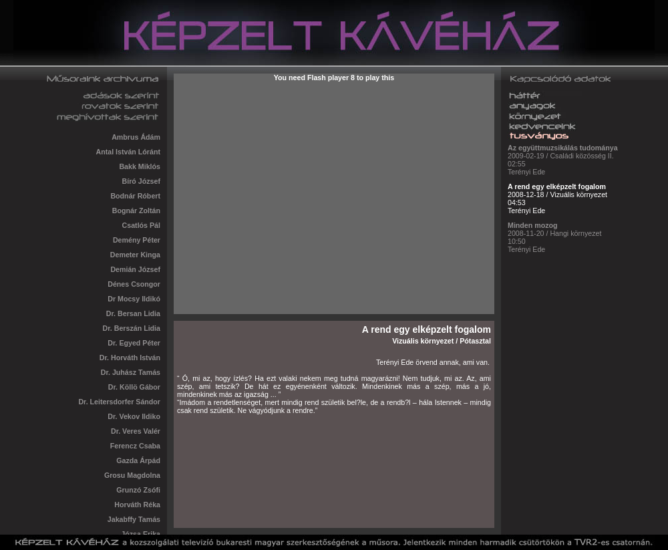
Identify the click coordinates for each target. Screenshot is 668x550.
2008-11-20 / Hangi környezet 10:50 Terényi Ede (554, 235)
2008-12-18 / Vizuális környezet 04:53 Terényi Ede (557, 197)
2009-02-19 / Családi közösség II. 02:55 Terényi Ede (563, 158)
